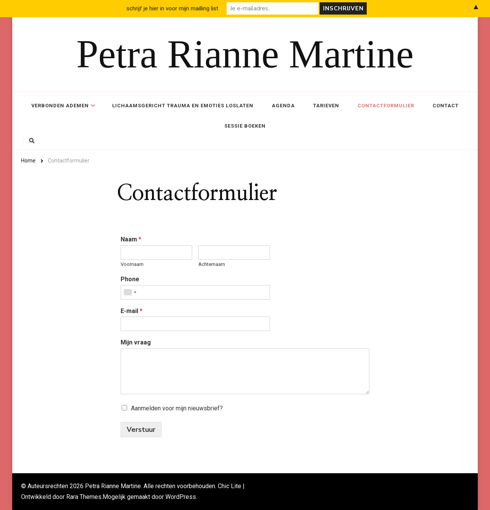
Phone (130, 279)
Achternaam (211, 264)
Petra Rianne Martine (245, 54)
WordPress (180, 496)
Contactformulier (386, 105)
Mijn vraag (136, 342)
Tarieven (326, 105)
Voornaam (132, 264)
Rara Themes (83, 496)
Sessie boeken (245, 126)
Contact (446, 105)
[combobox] (130, 292)
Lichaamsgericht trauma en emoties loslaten (182, 105)
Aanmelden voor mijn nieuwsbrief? (177, 408)
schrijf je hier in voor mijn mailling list (172, 8)
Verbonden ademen (60, 105)
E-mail (131, 311)
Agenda (283, 105)
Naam (131, 239)
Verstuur (141, 429)
